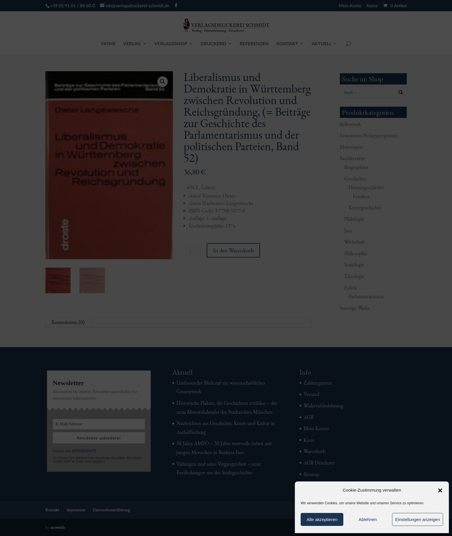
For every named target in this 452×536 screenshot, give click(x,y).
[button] (440, 490)
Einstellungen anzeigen (417, 519)
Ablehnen (368, 519)
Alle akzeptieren (322, 519)
